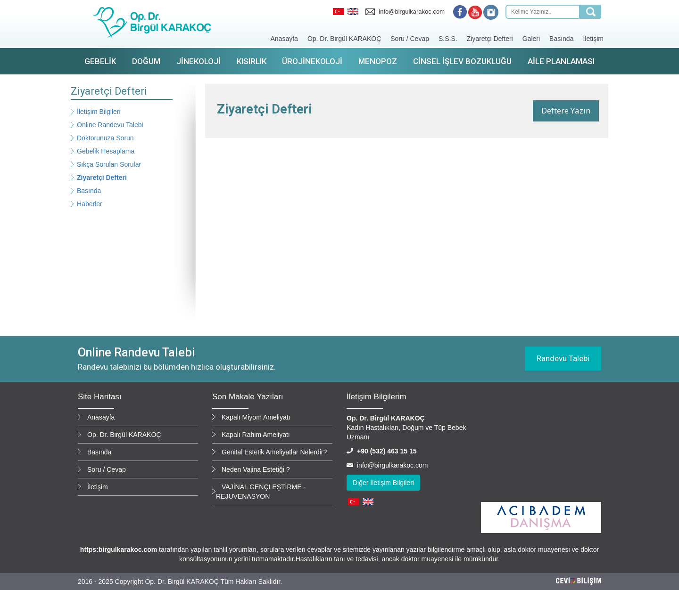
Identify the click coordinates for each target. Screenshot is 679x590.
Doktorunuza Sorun (105, 138)
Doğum (146, 61)
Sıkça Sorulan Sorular (109, 164)
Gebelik (100, 61)
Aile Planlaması (561, 61)
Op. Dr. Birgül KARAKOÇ (344, 38)
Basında (561, 38)
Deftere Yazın (565, 110)
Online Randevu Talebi (110, 125)
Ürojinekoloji (312, 61)
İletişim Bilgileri (99, 111)
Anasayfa (284, 38)
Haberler (89, 204)
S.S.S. (448, 38)
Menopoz (377, 61)
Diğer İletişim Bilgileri (383, 482)
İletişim (593, 38)
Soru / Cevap (409, 38)
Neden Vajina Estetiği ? (256, 469)
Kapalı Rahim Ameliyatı (256, 434)
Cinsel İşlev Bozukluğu (462, 61)
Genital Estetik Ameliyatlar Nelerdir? (274, 452)
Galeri (531, 38)
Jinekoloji (198, 61)
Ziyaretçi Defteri (490, 38)
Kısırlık (251, 61)
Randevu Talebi (563, 358)
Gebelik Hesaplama (105, 151)
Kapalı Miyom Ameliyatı (256, 417)
